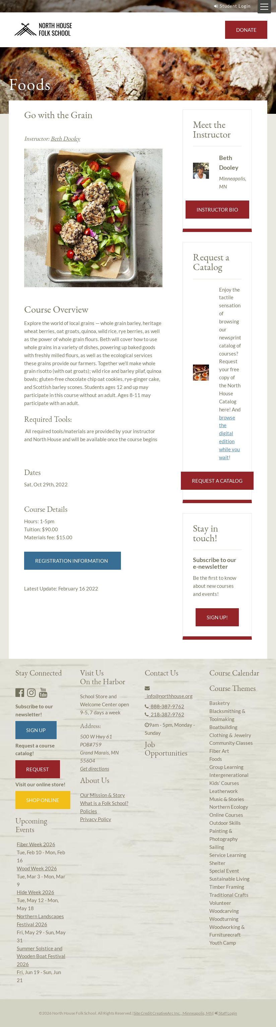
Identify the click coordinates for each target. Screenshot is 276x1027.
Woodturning (223, 919)
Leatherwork (223, 791)
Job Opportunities (166, 748)
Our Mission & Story (102, 795)
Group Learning (226, 767)
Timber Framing (226, 887)
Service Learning (227, 855)
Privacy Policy (95, 819)
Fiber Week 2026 (36, 844)
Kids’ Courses (224, 783)
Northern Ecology (228, 807)
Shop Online (42, 800)
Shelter (217, 863)
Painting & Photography (223, 835)
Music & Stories (226, 799)
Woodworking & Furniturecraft (227, 931)
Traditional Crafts (229, 895)
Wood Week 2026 (37, 868)
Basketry (219, 703)
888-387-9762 (164, 706)
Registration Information (72, 561)
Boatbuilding (223, 727)
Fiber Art (219, 751)
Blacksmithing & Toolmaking (227, 715)
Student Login (231, 6)
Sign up (36, 730)
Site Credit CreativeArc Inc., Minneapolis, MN (173, 1013)
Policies (88, 811)
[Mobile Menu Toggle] (264, 6)
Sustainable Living (229, 879)
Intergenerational (229, 775)
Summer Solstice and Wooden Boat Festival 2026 (41, 956)
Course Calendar (234, 673)
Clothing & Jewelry (230, 735)
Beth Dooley (65, 138)
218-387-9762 (164, 714)
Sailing (216, 847)
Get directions (94, 769)
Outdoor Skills (225, 823)
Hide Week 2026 (35, 892)
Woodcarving (224, 911)
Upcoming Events (31, 825)
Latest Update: (61, 588)
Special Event (224, 871)
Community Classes (231, 743)
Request (37, 769)
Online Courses (226, 815)
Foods (215, 759)
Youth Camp (222, 943)
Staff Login (226, 1013)
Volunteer (220, 903)
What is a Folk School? (104, 803)
